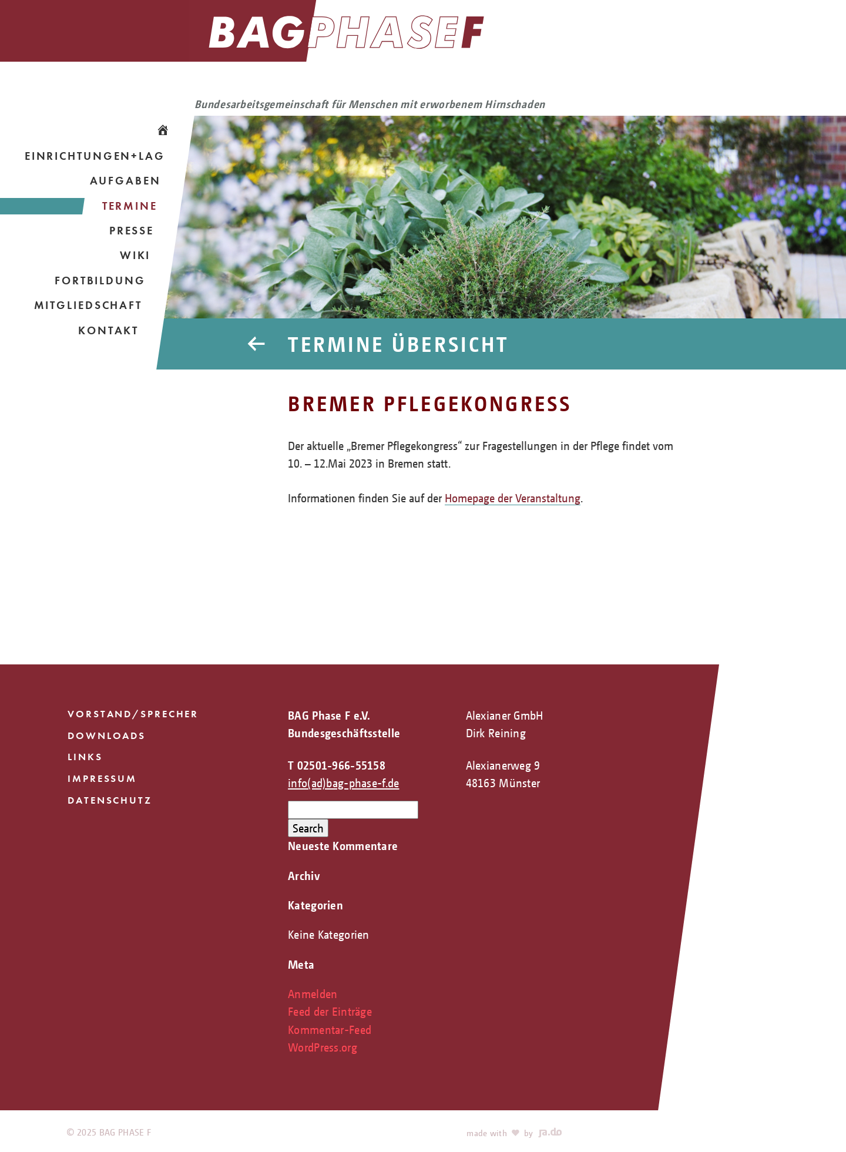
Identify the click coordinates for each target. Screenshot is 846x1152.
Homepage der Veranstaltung (512, 498)
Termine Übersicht (398, 344)
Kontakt (108, 330)
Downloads (107, 735)
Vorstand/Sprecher (133, 714)
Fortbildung (100, 280)
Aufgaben (125, 180)
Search (308, 828)
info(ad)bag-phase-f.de (343, 782)
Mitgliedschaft (88, 305)
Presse (131, 230)
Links (85, 757)
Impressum (102, 778)
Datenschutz (110, 800)
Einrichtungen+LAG (95, 156)
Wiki (135, 255)
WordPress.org (322, 1047)
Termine (129, 206)
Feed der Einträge (330, 1011)
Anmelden (312, 993)
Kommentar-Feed (329, 1029)
